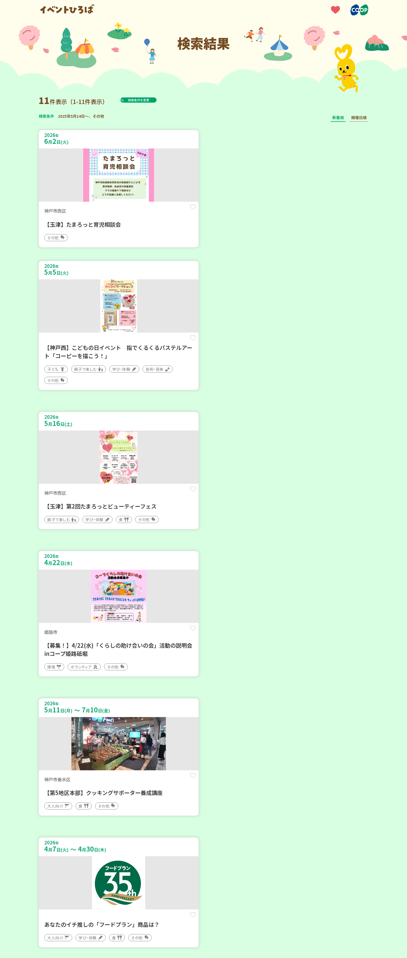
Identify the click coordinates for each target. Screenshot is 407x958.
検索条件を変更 (152, 100)
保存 (130, 212)
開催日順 (359, 117)
